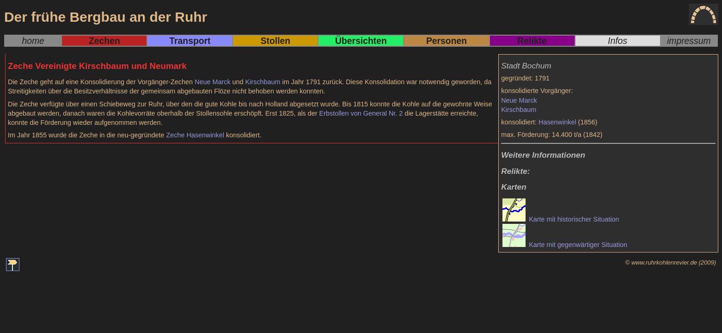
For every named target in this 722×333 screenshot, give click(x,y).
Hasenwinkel (557, 122)
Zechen (104, 41)
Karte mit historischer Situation (560, 219)
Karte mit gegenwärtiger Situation (564, 244)
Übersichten (361, 41)
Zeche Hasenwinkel (195, 135)
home (33, 41)
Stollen (275, 41)
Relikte (531, 41)
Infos (617, 41)
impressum (689, 41)
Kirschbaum (518, 109)
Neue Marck (519, 100)
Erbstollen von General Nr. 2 (361, 113)
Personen (446, 41)
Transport (189, 41)
